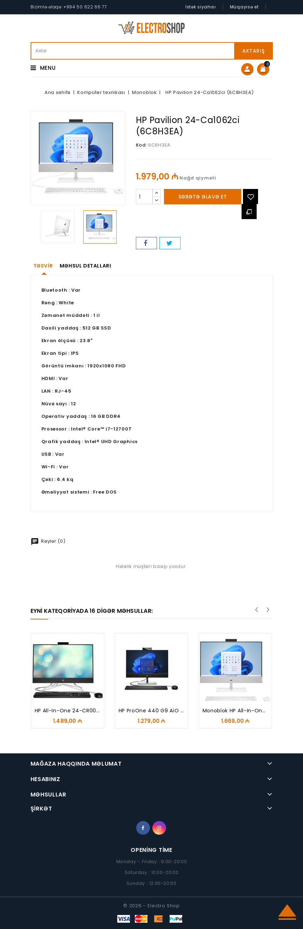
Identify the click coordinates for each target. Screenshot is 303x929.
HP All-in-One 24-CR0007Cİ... (74, 710)
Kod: (141, 145)
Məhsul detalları (85, 265)
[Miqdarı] (144, 196)
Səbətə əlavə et (202, 196)
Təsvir (43, 265)
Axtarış (253, 50)
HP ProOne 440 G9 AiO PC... (155, 710)
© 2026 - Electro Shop (151, 905)
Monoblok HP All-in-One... (236, 710)
